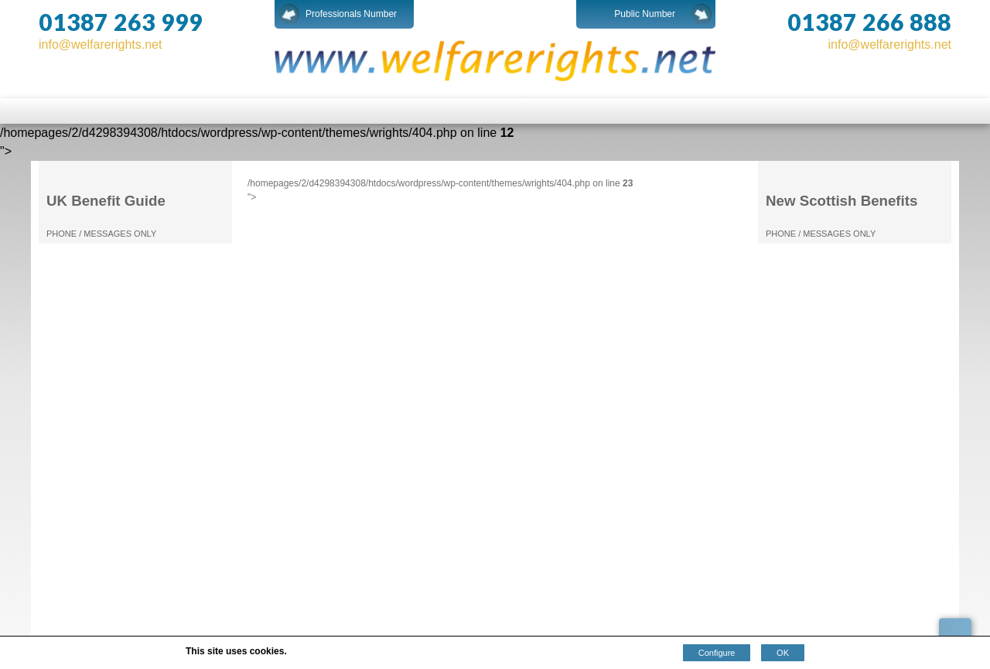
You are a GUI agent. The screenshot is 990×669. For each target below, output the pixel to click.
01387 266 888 (869, 22)
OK (783, 652)
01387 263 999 (121, 22)
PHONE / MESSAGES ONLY (101, 233)
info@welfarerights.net (100, 44)
